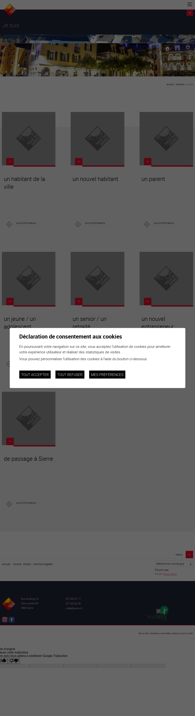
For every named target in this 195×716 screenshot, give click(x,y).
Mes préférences (107, 374)
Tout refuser (69, 374)
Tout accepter (35, 374)
